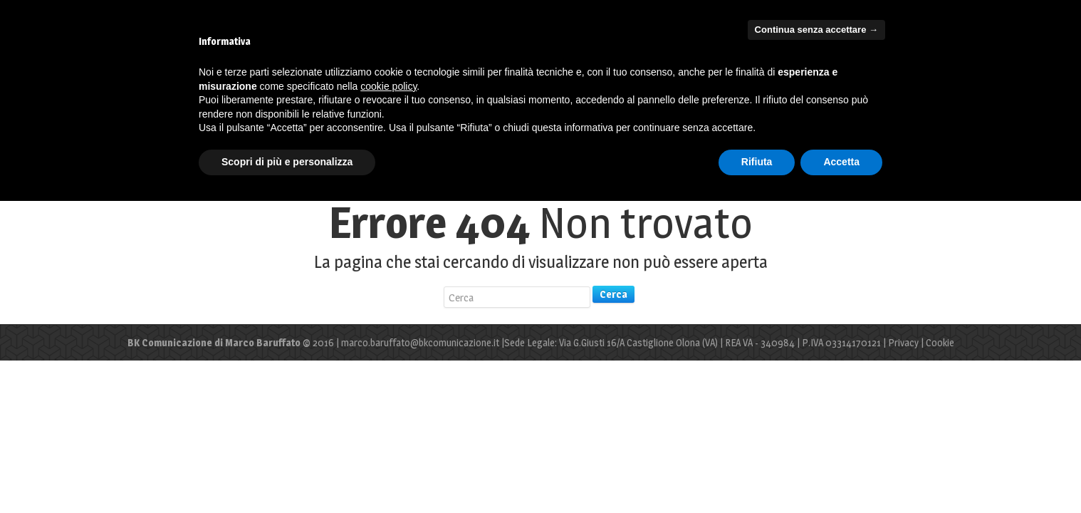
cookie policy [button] (388, 86)
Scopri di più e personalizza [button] (286, 161)
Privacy (903, 342)
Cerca (613, 294)
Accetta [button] (841, 161)
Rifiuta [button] (757, 161)
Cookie (940, 342)
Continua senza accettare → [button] (816, 29)
